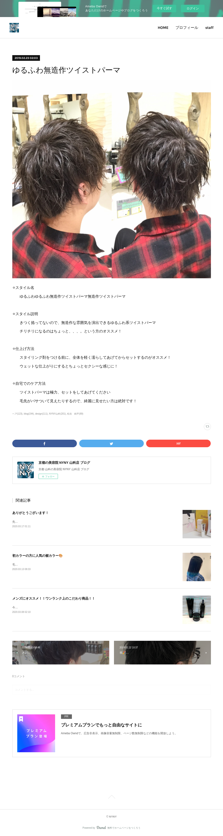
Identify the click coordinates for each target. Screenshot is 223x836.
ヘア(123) (17, 413)
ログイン (193, 8)
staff (209, 27)
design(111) (41, 413)
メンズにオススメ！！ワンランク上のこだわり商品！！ (53, 598)
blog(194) (29, 413)
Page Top (111, 797)
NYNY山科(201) (57, 413)
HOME (163, 27)
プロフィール (186, 27)
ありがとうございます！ (30, 513)
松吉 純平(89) (75, 413)
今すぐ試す (164, 8)
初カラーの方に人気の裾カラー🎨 (37, 555)
